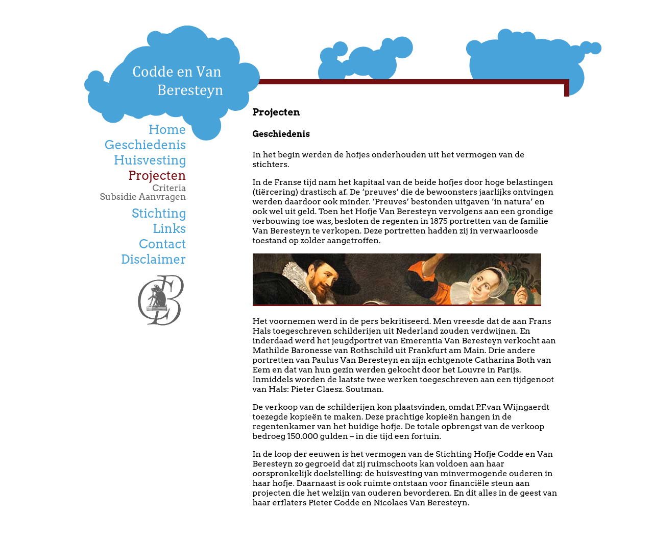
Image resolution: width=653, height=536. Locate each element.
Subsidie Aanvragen (143, 196)
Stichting (159, 213)
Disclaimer (153, 259)
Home (167, 129)
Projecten (157, 175)
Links (169, 228)
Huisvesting (150, 160)
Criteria (169, 187)
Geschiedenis (145, 144)
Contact (162, 244)
